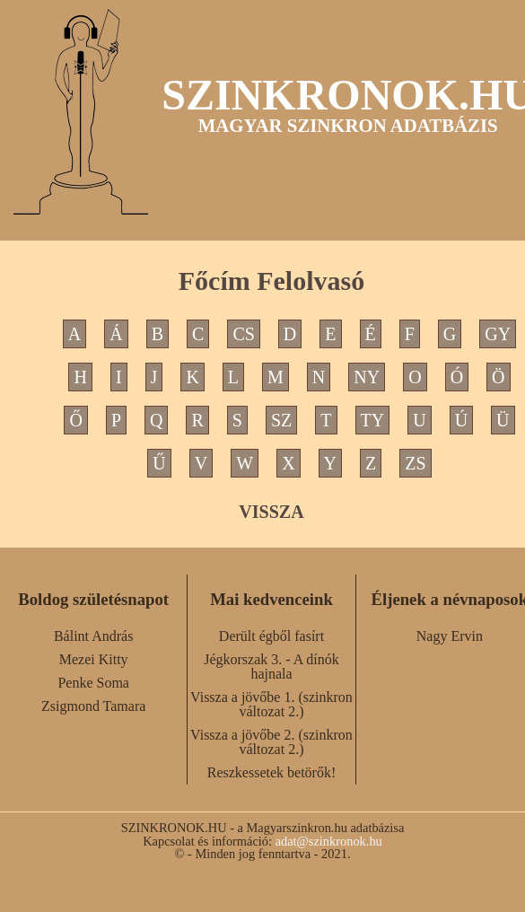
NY (367, 377)
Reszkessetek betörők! (272, 772)
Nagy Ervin (449, 636)
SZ (281, 420)
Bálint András (93, 636)
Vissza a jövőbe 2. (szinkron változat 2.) (271, 742)
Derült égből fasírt (271, 636)
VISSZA (271, 512)
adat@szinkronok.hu (329, 841)
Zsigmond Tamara (93, 706)
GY (498, 334)
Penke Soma (93, 682)
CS (243, 334)
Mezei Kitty (93, 659)
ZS (415, 463)
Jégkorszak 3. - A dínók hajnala (271, 666)
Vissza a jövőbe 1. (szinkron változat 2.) (271, 704)
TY (373, 420)
